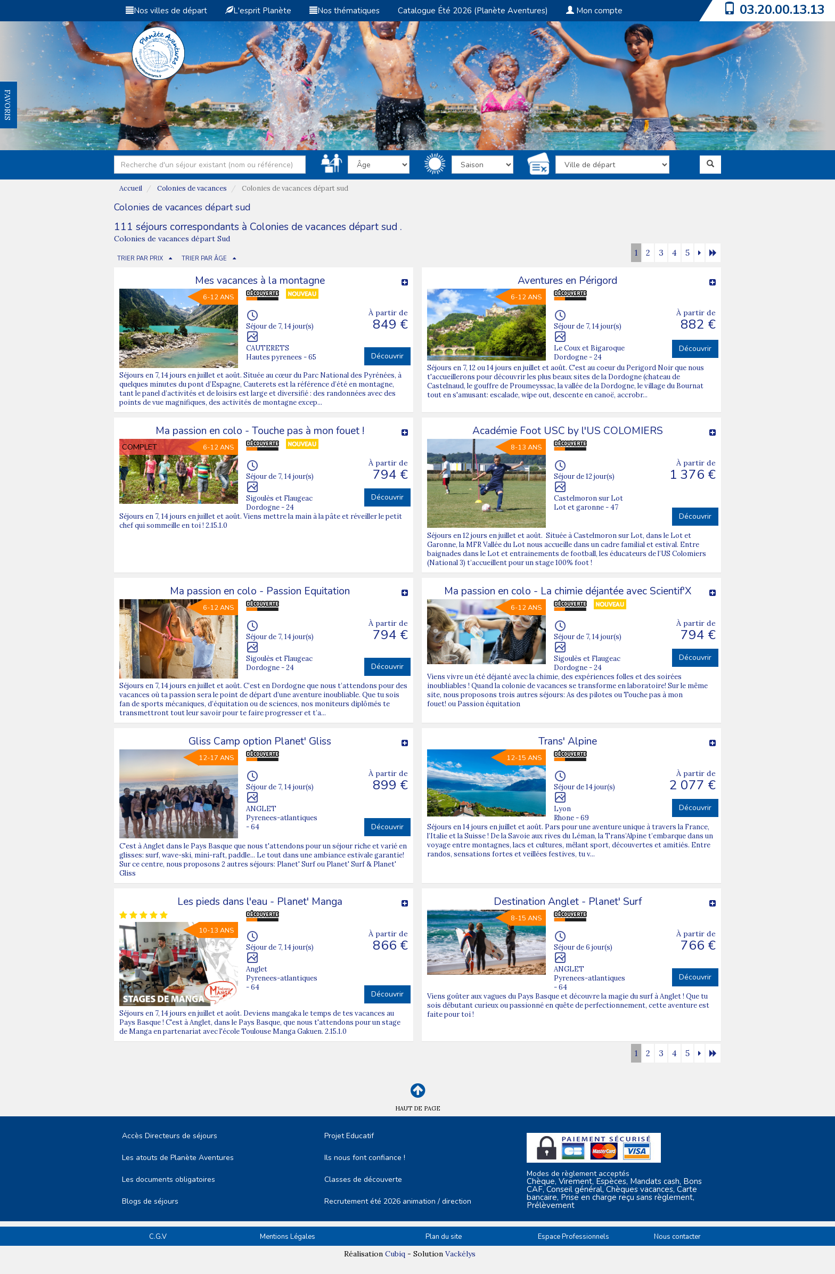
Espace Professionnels (573, 1237)
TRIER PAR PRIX (140, 259)
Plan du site (443, 1237)
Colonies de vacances (192, 188)
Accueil (130, 188)
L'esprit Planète (258, 10)
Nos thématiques (344, 10)
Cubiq (395, 1254)
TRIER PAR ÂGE (204, 259)
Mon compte (594, 10)
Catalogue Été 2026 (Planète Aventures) (473, 10)
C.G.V (158, 1237)
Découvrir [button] (387, 356)
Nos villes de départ (166, 10)
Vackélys (460, 1254)
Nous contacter (677, 1237)
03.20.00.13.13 (782, 9)
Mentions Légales (287, 1237)
